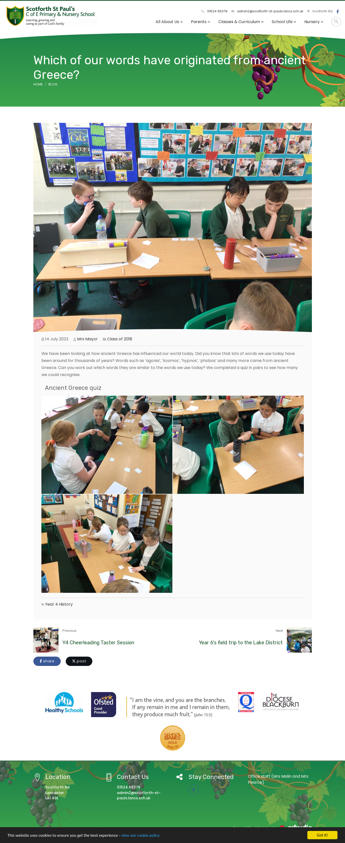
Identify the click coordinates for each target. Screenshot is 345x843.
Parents (200, 22)
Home (38, 84)
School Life (284, 22)
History (66, 604)
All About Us (169, 22)
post (79, 661)
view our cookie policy (140, 835)
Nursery (313, 22)
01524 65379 (214, 11)
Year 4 (51, 604)
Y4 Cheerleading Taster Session (98, 643)
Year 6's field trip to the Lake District (241, 643)
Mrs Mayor (87, 339)
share (47, 661)
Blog (52, 84)
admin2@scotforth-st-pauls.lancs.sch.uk (267, 11)
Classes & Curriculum (241, 22)
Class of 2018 (119, 339)
